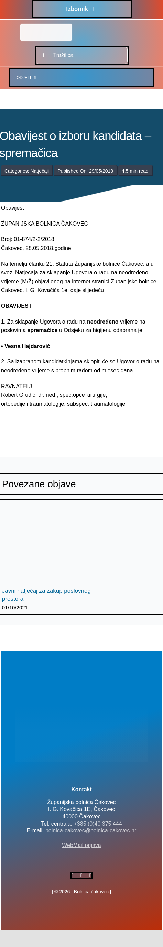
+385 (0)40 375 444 (98, 824)
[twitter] (81, 875)
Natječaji (39, 171)
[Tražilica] (82, 55)
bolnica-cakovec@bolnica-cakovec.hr (90, 831)
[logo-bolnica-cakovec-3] (35, 424)
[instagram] (90, 875)
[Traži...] (44, 55)
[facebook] (73, 875)
